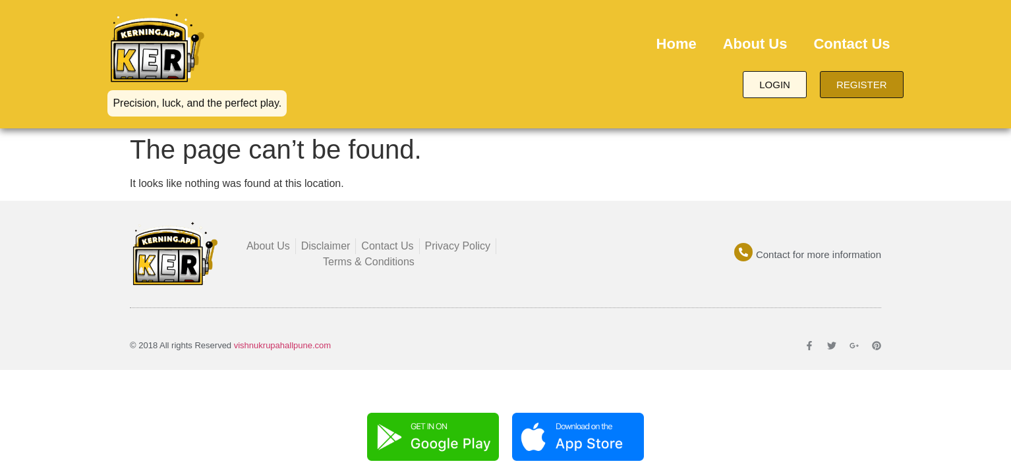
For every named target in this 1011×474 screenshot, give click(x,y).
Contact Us (851, 44)
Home (676, 44)
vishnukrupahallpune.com (282, 345)
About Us (755, 44)
